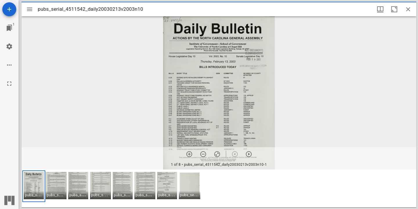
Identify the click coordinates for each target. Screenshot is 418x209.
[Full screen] (9, 84)
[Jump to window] (9, 28)
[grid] (218, 188)
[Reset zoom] (217, 154)
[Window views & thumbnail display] (380, 9)
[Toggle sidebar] (30, 9)
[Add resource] (9, 9)
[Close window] (408, 9)
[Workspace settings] (9, 46)
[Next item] (249, 154)
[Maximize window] (394, 9)
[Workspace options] (9, 65)
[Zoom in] (189, 154)
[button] (34, 186)
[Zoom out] (203, 154)
